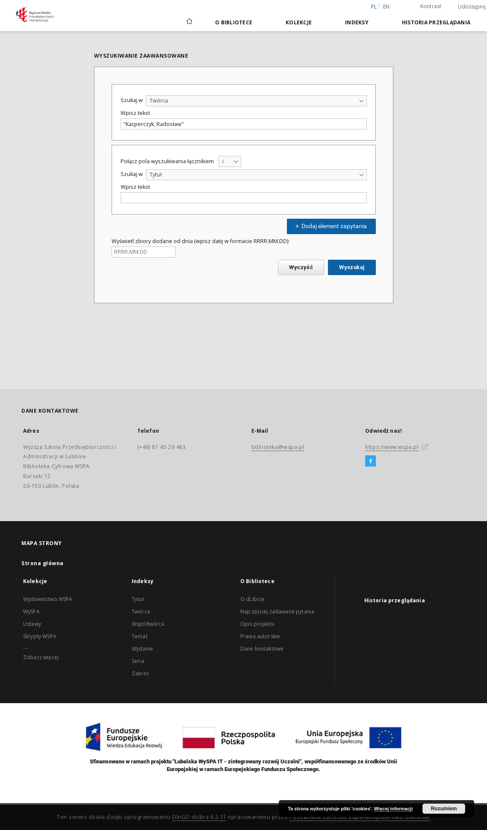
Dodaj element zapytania (330, 226)
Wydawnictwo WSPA (47, 599)
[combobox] (256, 100)
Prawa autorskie (260, 636)
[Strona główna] (188, 22)
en (386, 6)
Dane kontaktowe (261, 648)
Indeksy (357, 22)
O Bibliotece (233, 22)
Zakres (140, 673)
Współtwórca (148, 624)
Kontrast (431, 6)
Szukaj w (132, 100)
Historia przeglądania (436, 22)
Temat (140, 636)
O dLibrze (252, 599)
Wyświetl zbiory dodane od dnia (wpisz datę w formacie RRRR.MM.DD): (200, 241)
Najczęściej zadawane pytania (277, 611)
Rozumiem (444, 809)
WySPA (31, 611)
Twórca (141, 611)
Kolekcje (299, 22)
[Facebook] (370, 461)
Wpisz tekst (135, 113)
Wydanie (142, 648)
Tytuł (138, 599)
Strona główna (42, 563)
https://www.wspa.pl (392, 447)
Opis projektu (257, 624)
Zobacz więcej (41, 657)
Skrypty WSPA (39, 636)
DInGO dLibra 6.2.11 (199, 817)
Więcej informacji (393, 808)
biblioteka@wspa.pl (277, 447)
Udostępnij (472, 6)
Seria (138, 661)
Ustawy (32, 624)
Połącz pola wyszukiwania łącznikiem (167, 161)
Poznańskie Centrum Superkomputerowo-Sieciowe (359, 817)
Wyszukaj (351, 267)
